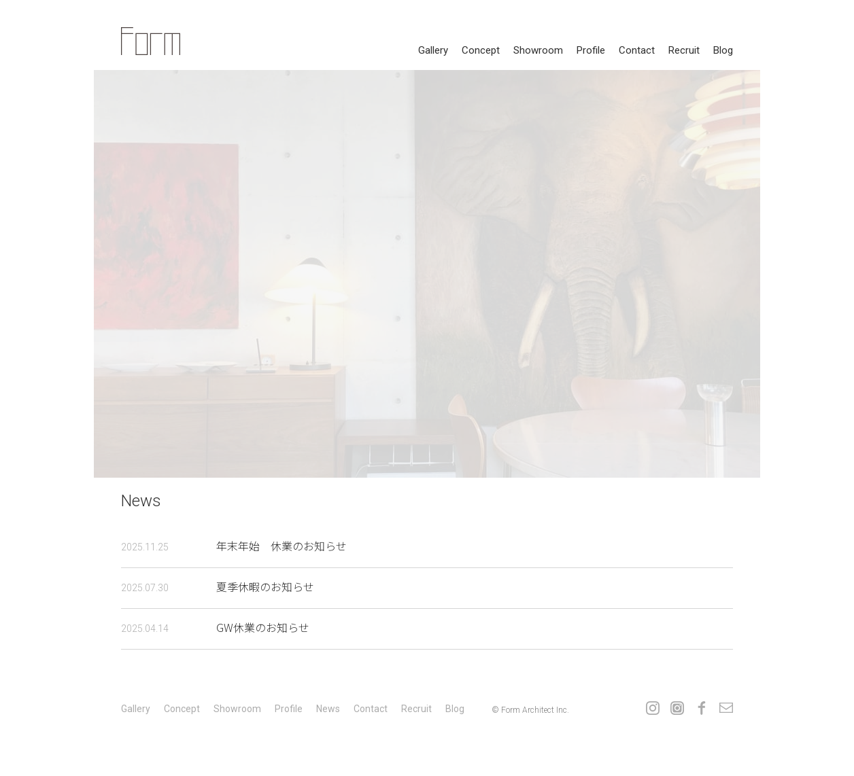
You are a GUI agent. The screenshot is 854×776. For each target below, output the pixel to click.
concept (481, 50)
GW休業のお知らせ (215, 627)
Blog (723, 50)
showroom (538, 50)
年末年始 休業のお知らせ (234, 545)
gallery (433, 50)
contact (637, 50)
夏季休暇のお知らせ (217, 586)
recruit (684, 50)
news (328, 708)
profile (591, 50)
